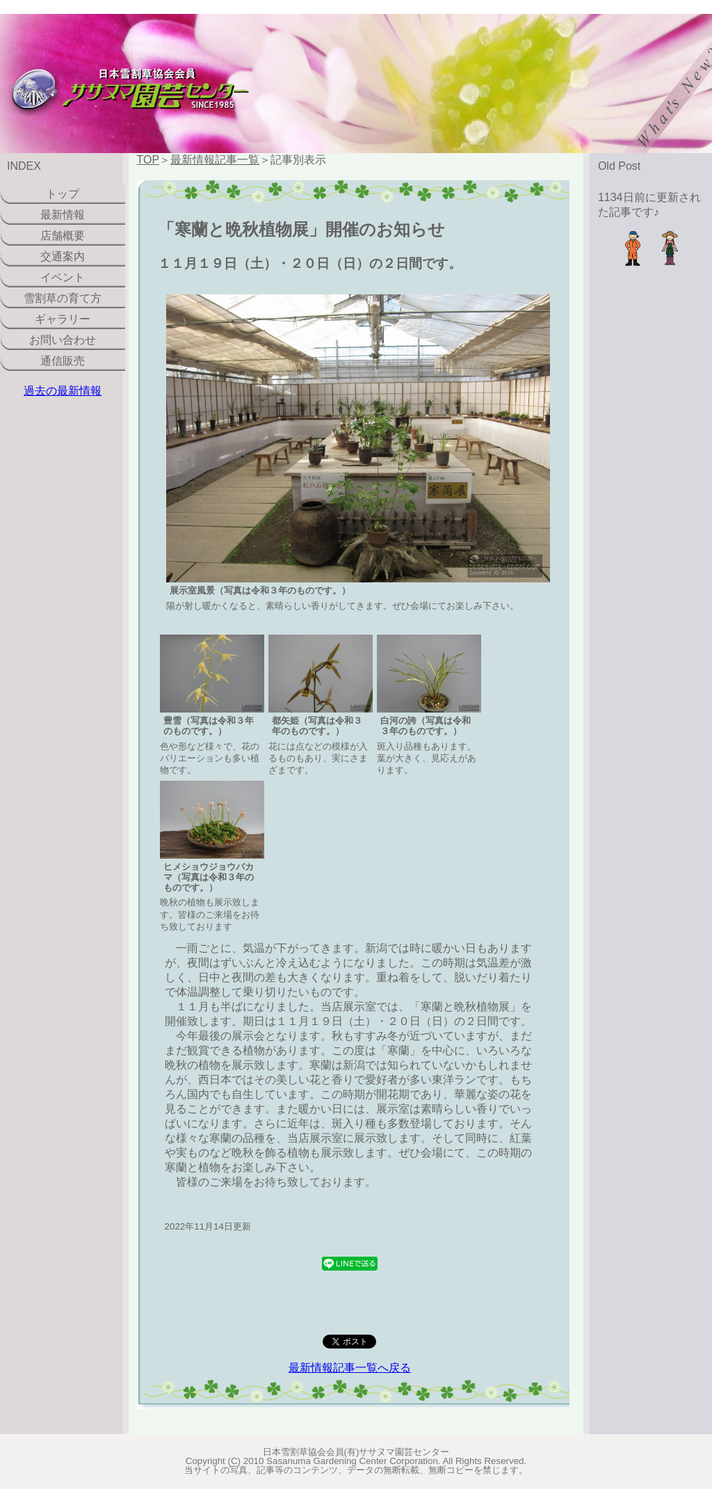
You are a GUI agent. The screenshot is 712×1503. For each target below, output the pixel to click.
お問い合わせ (62, 340)
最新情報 (62, 215)
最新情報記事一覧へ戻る (350, 1368)
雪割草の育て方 (63, 298)
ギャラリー (62, 319)
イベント (62, 277)
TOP (148, 160)
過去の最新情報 (63, 391)
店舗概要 (62, 235)
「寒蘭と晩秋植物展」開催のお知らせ (301, 229)
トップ (62, 194)
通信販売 (62, 361)
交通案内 (62, 256)
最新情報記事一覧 (214, 160)
